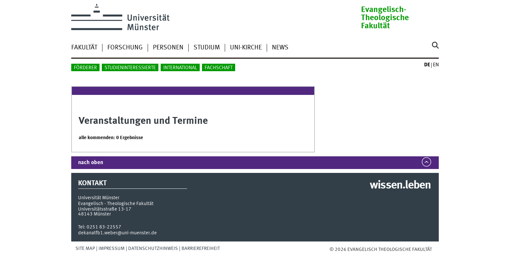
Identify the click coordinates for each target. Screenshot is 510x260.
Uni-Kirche (246, 48)
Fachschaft (219, 68)
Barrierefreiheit (200, 248)
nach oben (90, 162)
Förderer (85, 68)
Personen (168, 48)
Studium (207, 48)
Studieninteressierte (130, 68)
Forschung (125, 48)
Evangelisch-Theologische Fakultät (385, 18)
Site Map (85, 248)
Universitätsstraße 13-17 (104, 209)
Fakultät (84, 48)
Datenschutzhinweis (153, 248)
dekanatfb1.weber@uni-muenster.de (117, 233)
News (280, 48)
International (180, 68)
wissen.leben (400, 185)
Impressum (112, 248)
